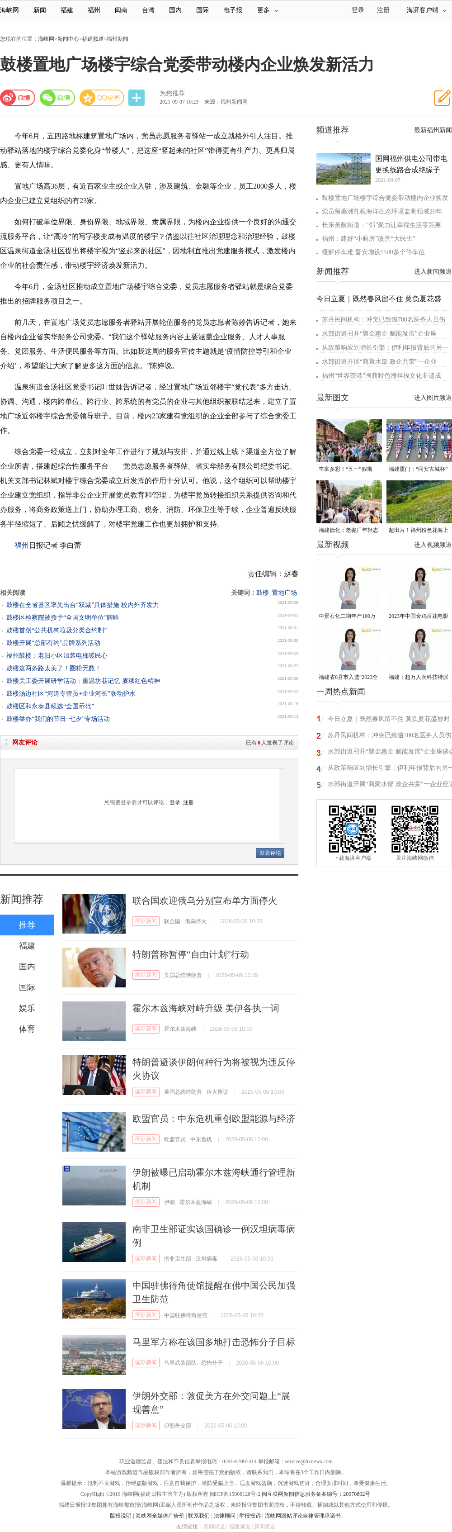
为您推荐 (172, 93)
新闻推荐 (21, 899)
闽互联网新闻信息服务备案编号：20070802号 (316, 1494)
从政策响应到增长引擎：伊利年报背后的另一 (385, 347)
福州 (94, 10)
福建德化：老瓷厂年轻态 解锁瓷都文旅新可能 (348, 531)
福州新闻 (117, 39)
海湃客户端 (427, 10)
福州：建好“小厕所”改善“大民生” (368, 238)
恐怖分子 (212, 1363)
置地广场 (284, 592)
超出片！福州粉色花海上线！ (418, 531)
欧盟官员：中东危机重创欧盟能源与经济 (213, 1119)
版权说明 (121, 1516)
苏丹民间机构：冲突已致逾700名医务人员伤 (383, 319)
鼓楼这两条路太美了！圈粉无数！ (53, 668)
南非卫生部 (177, 1259)
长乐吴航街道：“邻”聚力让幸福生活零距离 (381, 225)
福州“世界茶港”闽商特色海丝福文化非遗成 (381, 375)
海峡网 (9, 10)
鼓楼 (262, 592)
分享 (137, 98)
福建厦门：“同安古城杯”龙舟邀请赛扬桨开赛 (418, 470)
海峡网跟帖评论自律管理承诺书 (303, 1516)
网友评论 (25, 742)
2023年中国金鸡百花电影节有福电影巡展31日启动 (418, 617)
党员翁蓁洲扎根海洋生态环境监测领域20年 (382, 211)
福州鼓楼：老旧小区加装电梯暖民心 (57, 655)
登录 (175, 802)
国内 (175, 10)
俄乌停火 (196, 921)
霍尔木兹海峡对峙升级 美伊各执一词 (205, 1008)
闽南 (121, 10)
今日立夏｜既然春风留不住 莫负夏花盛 (378, 299)
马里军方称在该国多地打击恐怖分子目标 (213, 1342)
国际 (202, 10)
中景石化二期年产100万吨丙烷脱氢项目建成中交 (348, 617)
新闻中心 (68, 39)
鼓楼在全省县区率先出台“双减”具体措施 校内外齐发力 (82, 605)
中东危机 (201, 1139)
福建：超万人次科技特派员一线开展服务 (418, 678)
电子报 (232, 10)
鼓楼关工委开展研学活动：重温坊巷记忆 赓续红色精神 (83, 681)
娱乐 (27, 1008)
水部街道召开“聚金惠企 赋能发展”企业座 (379, 333)
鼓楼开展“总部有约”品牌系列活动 (53, 643)
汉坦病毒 (206, 1259)
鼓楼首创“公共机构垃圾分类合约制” (56, 630)
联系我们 (199, 1516)
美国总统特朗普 (183, 975)
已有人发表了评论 (270, 743)
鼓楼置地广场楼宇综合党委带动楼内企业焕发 (385, 197)
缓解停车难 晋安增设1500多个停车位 (373, 252)
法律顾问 (224, 1516)
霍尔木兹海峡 (180, 1029)
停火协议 (217, 1092)
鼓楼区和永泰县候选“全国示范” (50, 706)
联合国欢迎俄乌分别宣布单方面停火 (204, 901)
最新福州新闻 (433, 130)
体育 (27, 1029)
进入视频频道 (433, 544)
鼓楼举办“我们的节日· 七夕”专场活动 (58, 719)
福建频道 (93, 39)
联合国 (172, 921)
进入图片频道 (433, 397)
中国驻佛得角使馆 (185, 1315)
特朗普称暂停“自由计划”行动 (190, 954)
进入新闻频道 (433, 271)
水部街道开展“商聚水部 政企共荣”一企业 (379, 361)
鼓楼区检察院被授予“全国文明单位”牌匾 (62, 617)
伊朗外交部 (177, 1426)
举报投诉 (250, 1516)
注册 (383, 10)
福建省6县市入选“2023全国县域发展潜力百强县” (348, 678)
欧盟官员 (175, 1139)
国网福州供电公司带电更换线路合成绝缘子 (411, 164)
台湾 (148, 10)
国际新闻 (146, 921)
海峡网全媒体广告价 (160, 1516)
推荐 (27, 925)
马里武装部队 (180, 1363)
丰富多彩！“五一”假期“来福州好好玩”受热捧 (345, 470)
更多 (267, 10)
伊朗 (169, 1202)
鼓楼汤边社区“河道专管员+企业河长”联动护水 (71, 693)
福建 (67, 10)
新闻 (39, 10)
